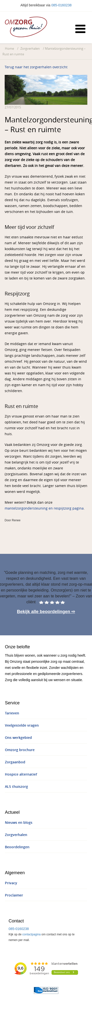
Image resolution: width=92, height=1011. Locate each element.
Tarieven (12, 713)
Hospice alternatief (21, 774)
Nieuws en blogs (18, 823)
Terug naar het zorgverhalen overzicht (36, 67)
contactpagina (31, 934)
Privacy (11, 883)
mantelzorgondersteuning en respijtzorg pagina (44, 508)
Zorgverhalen (30, 48)
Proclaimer (14, 895)
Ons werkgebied (18, 738)
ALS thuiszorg (16, 787)
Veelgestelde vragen (22, 725)
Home (9, 48)
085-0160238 (61, 5)
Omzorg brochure (20, 750)
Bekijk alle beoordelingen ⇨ (46, 611)
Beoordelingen (17, 847)
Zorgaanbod (15, 762)
